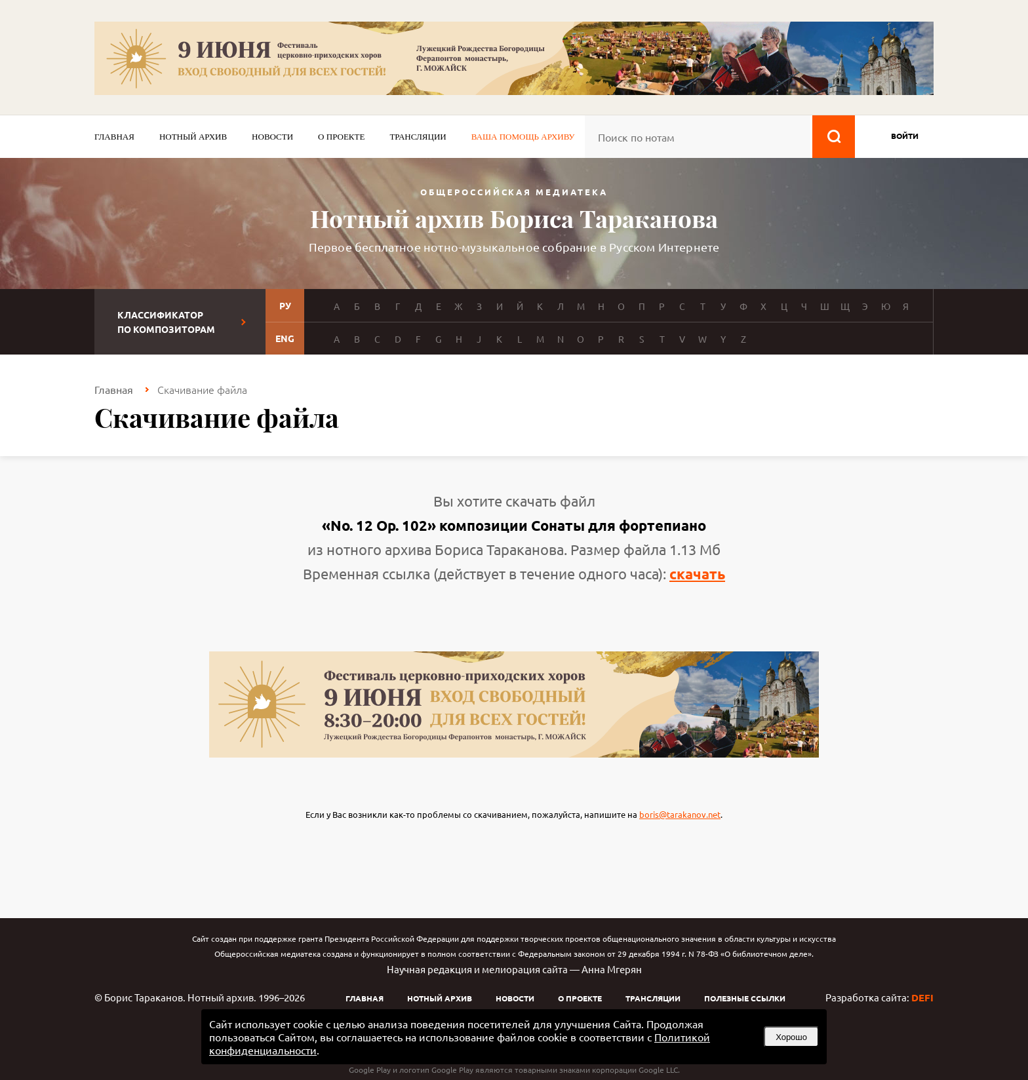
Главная (114, 137)
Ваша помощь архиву (523, 137)
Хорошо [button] (791, 1037)
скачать (697, 574)
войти (905, 135)
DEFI (922, 997)
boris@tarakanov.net (680, 814)
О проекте (341, 137)
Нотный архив (193, 137)
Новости (272, 137)
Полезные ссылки (744, 998)
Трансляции (417, 137)
